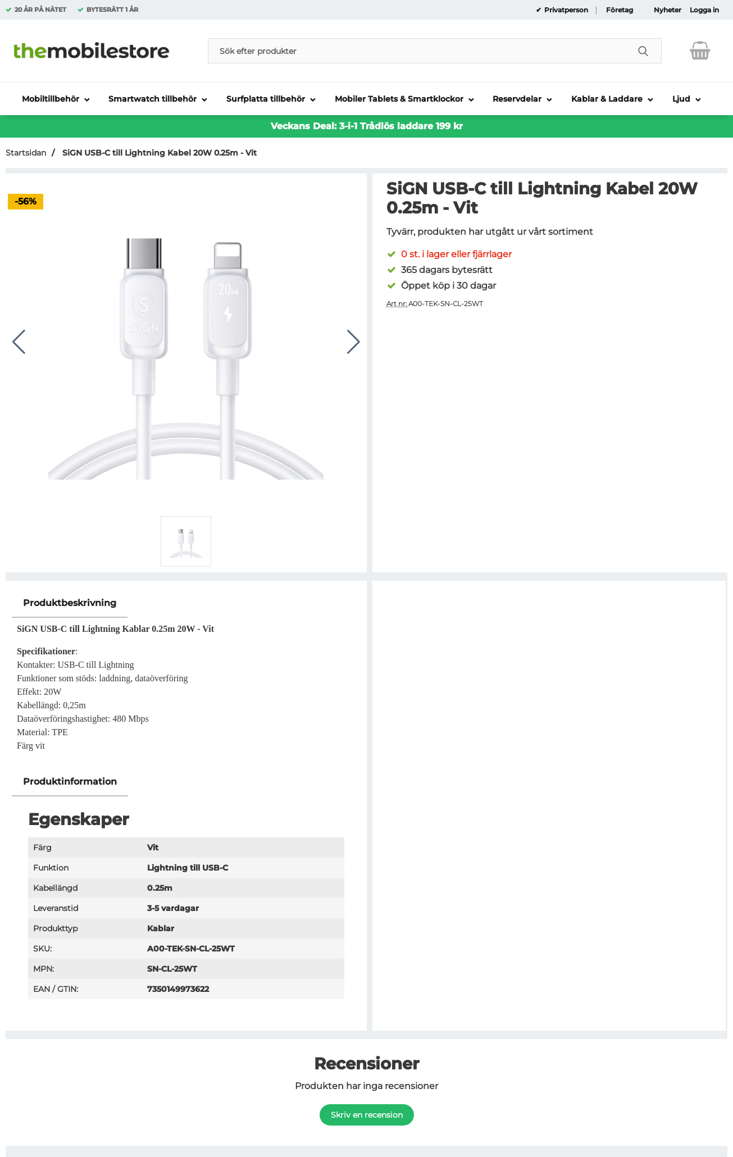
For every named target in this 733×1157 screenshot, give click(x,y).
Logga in (704, 10)
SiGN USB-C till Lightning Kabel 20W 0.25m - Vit (158, 153)
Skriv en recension (367, 1115)
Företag (619, 10)
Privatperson (565, 10)
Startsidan (26, 153)
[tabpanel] (186, 678)
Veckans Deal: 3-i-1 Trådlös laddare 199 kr (367, 126)
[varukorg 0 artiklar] (700, 50)
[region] (186, 603)
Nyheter (667, 10)
